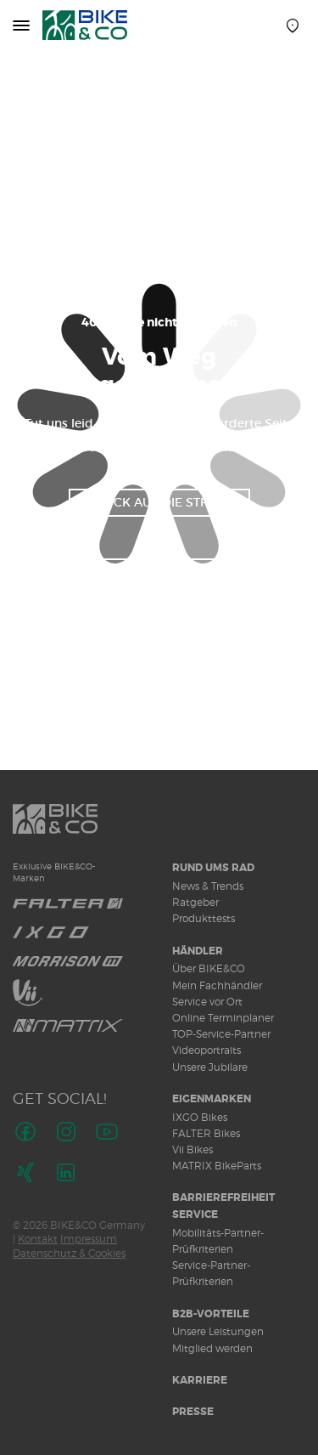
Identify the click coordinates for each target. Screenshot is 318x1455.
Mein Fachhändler (217, 985)
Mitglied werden (212, 1348)
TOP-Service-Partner (221, 1034)
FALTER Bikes (206, 1133)
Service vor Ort (207, 1001)
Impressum (88, 1238)
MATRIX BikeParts (216, 1165)
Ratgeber (195, 902)
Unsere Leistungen (218, 1331)
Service (195, 1214)
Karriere (199, 1380)
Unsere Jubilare (210, 1067)
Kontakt (38, 1238)
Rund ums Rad (213, 868)
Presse (193, 1411)
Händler (197, 951)
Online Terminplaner (223, 1017)
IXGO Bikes (199, 1117)
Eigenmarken (211, 1099)
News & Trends (207, 886)
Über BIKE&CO (208, 968)
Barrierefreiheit (223, 1197)
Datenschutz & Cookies (69, 1253)
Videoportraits (206, 1050)
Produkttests (203, 918)
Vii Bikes (192, 1149)
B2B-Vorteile (210, 1314)
